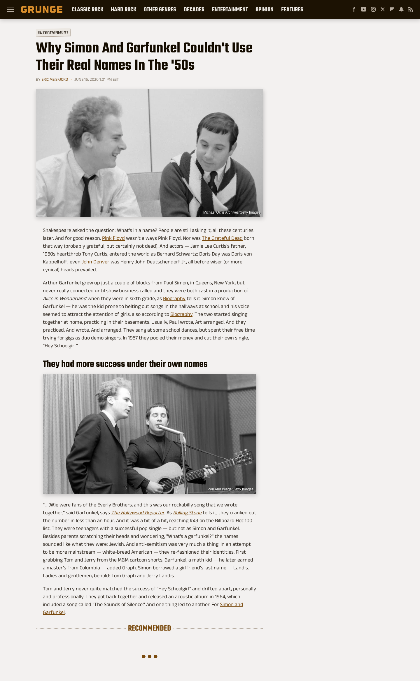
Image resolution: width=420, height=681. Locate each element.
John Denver (95, 262)
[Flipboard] (392, 9)
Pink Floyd (113, 238)
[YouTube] (363, 9)
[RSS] (410, 9)
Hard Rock (123, 9)
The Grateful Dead (222, 238)
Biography (174, 298)
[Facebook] (354, 9)
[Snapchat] (401, 9)
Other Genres (160, 9)
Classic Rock (87, 9)
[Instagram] (373, 9)
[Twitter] (382, 9)
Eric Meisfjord (54, 79)
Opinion (265, 9)
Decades (194, 9)
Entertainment (230, 9)
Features (292, 9)
